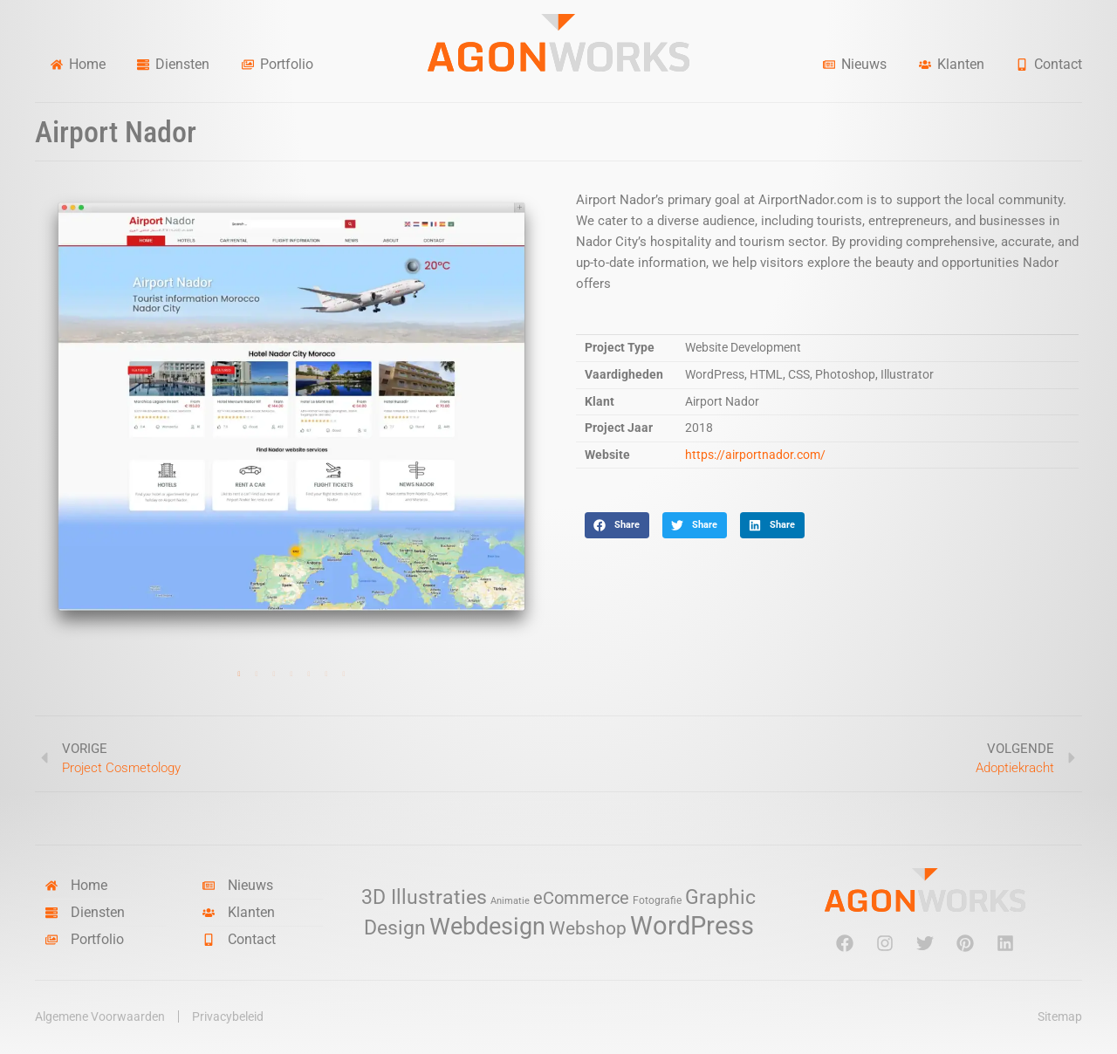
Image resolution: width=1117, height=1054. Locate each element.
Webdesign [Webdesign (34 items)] (487, 926)
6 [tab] (326, 674)
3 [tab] (274, 674)
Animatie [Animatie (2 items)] (510, 901)
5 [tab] (309, 674)
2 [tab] (256, 674)
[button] (617, 525)
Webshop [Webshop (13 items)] (588, 928)
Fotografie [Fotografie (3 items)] (657, 900)
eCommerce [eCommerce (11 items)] (581, 898)
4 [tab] (291, 674)
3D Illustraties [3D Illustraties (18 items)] (424, 897)
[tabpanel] (291, 416)
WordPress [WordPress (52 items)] (692, 926)
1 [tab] (239, 674)
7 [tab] (344, 674)
